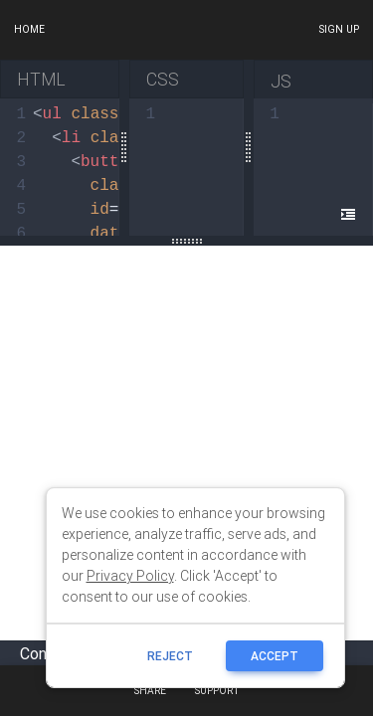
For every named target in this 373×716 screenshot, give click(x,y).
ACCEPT (274, 655)
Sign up (338, 29)
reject (170, 655)
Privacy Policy (130, 576)
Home (29, 29)
